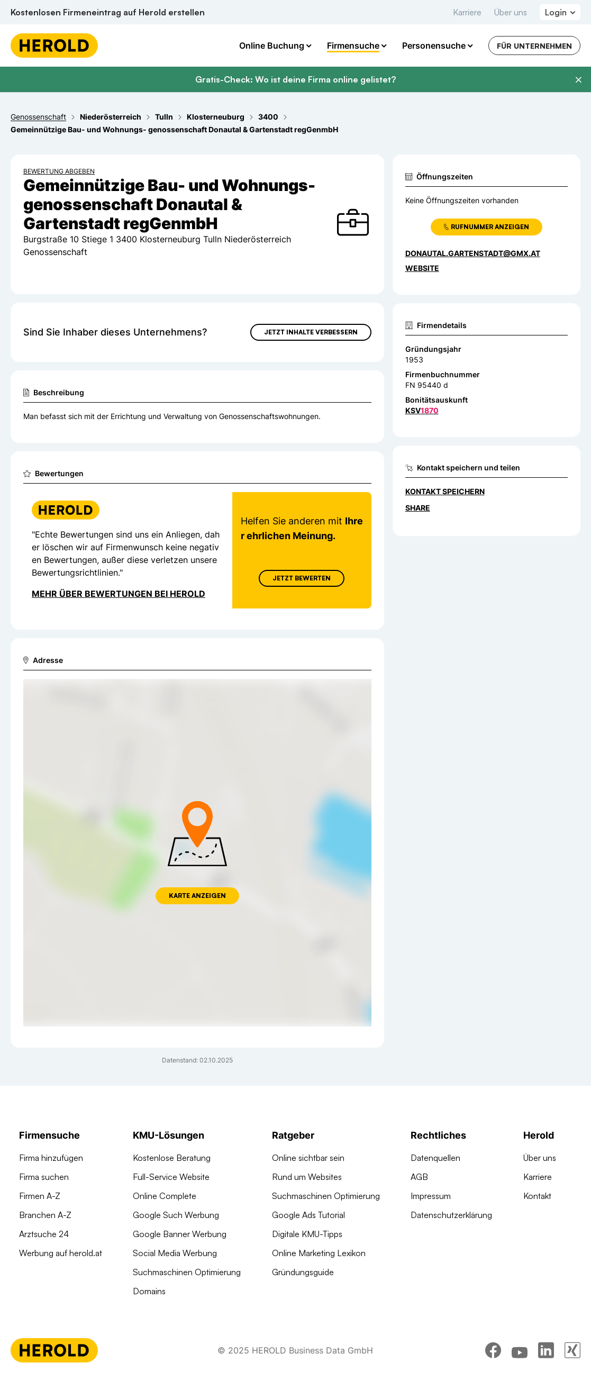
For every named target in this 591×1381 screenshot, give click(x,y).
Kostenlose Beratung (172, 1157)
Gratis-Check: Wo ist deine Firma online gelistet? (295, 79)
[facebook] (493, 1351)
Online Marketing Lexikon (319, 1253)
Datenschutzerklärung (451, 1215)
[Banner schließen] (578, 80)
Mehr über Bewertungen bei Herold (118, 593)
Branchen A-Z (45, 1215)
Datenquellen (435, 1157)
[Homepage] (54, 45)
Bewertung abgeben (59, 171)
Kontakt (537, 1196)
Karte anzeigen (197, 896)
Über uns (510, 12)
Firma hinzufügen (51, 1157)
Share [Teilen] (417, 507)
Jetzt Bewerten (301, 578)
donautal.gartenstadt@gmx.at (472, 253)
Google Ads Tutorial (308, 1215)
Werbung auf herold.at (60, 1253)
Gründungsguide (303, 1272)
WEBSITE (422, 268)
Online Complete (164, 1196)
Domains (149, 1291)
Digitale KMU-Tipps (307, 1234)
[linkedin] (546, 1351)
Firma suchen (44, 1176)
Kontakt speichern (445, 491)
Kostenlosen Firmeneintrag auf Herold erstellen (108, 12)
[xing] (572, 1351)
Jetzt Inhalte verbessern (311, 332)
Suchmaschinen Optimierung (187, 1272)
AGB (419, 1176)
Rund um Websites (307, 1176)
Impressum (431, 1196)
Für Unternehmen (534, 45)
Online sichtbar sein (308, 1157)
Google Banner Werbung (179, 1234)
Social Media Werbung (175, 1253)
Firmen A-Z (39, 1196)
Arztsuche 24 (44, 1234)
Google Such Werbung (176, 1215)
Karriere (467, 12)
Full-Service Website (171, 1176)
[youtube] (520, 1351)
